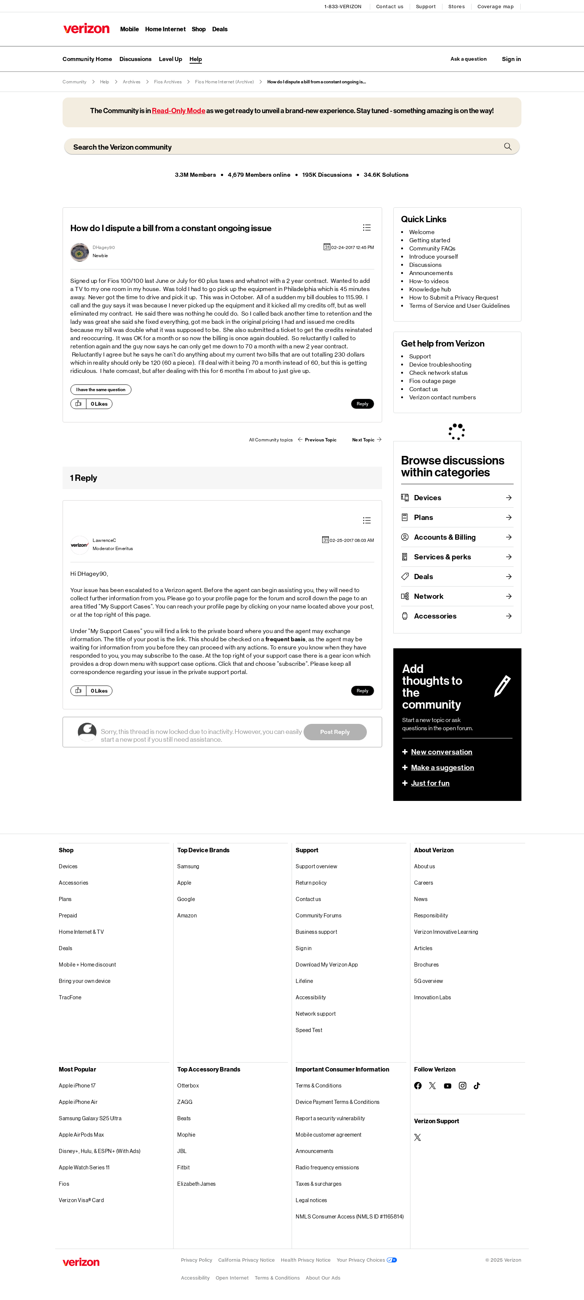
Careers (424, 883)
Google (186, 899)
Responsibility (431, 916)
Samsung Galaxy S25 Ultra (90, 1118)
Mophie (186, 1135)
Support (427, 6)
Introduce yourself (433, 256)
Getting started (430, 240)
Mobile (129, 28)
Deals (424, 576)
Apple (184, 883)
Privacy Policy (196, 1260)
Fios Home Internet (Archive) (224, 81)
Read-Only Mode (178, 110)
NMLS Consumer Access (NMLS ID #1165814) (350, 1217)
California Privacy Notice (246, 1260)
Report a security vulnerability (330, 1118)
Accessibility (311, 997)
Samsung (188, 866)
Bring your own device (85, 981)
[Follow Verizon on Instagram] (462, 1086)
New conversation (442, 751)
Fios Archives (168, 81)
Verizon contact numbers (442, 397)
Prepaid (68, 916)
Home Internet (165, 28)
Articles (423, 948)
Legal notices (311, 1200)
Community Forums (319, 916)
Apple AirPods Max (81, 1135)
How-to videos (429, 281)
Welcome (422, 232)
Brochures (426, 965)
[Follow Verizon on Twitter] (433, 1086)
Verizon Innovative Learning (446, 932)
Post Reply (335, 731)
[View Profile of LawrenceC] (105, 540)
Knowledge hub (430, 289)
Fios (64, 1184)
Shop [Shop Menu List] (198, 28)
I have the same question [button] (101, 389)
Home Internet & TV (81, 932)
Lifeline (304, 981)
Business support (316, 932)
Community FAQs (432, 248)
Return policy (311, 883)
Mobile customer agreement (329, 1135)
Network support (316, 1014)
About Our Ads (323, 1278)
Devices (428, 497)
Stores (457, 6)
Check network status (438, 372)
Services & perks (443, 556)
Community (75, 81)
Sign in (304, 948)
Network (429, 596)
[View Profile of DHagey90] (104, 247)
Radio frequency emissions (327, 1168)
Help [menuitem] (196, 58)
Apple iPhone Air (78, 1102)
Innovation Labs (432, 997)
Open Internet (232, 1278)
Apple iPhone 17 (77, 1086)
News (421, 899)
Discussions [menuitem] (136, 58)
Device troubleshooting (440, 364)
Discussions (425, 264)
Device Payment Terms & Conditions (338, 1102)
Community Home (87, 58)
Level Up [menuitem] (170, 58)
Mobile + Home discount (87, 965)
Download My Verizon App (327, 965)
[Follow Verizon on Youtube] (447, 1086)
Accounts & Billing (445, 537)
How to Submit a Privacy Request (454, 297)
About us (424, 866)
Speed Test (309, 1030)
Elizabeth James (196, 1184)
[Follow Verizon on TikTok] (477, 1086)
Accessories (435, 615)
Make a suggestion (443, 767)
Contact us (390, 6)
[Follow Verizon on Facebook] (418, 1086)
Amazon (187, 916)
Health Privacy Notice (306, 1260)
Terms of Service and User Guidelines (459, 305)
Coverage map (496, 6)
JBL (182, 1151)
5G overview (428, 981)
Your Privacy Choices (367, 1260)
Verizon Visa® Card (81, 1200)
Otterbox (188, 1086)
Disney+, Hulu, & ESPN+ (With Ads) (100, 1151)
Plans (424, 517)
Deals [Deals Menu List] (219, 28)
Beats (184, 1118)
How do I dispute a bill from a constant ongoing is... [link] (316, 81)
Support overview (316, 866)
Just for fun (430, 783)
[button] (511, 58)
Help (105, 81)
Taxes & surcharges (319, 1184)
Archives (132, 81)
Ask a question (464, 58)
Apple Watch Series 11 (84, 1168)
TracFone (70, 997)
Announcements (431, 273)
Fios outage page (432, 380)
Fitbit (183, 1168)
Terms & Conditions (319, 1086)
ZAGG (184, 1102)
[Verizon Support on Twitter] (418, 1137)
